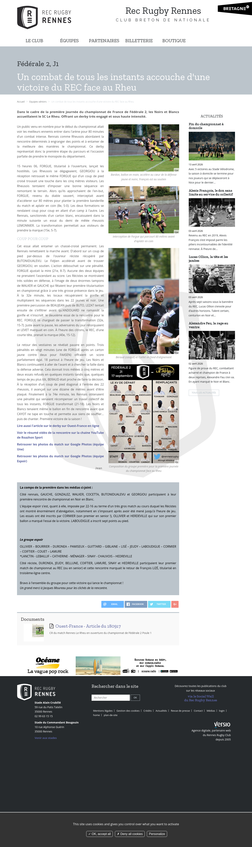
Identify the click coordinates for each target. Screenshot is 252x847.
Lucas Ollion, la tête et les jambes (208, 259)
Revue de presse (180, 710)
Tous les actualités (204, 392)
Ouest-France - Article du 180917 (88, 626)
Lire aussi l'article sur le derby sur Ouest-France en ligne (58, 426)
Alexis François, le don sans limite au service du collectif (211, 192)
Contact (198, 710)
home (96, 715)
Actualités (161, 710)
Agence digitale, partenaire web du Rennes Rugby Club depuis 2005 (211, 735)
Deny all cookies (130, 834)
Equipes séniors (38, 101)
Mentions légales (103, 710)
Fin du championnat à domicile (206, 126)
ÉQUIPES (69, 40)
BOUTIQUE (174, 40)
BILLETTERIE (139, 40)
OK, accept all (99, 834)
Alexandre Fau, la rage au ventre (208, 325)
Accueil (21, 101)
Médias (211, 710)
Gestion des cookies (128, 710)
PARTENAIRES (104, 40)
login (221, 710)
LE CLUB (34, 40)
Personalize (157, 834)
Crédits (148, 710)
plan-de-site (110, 715)
